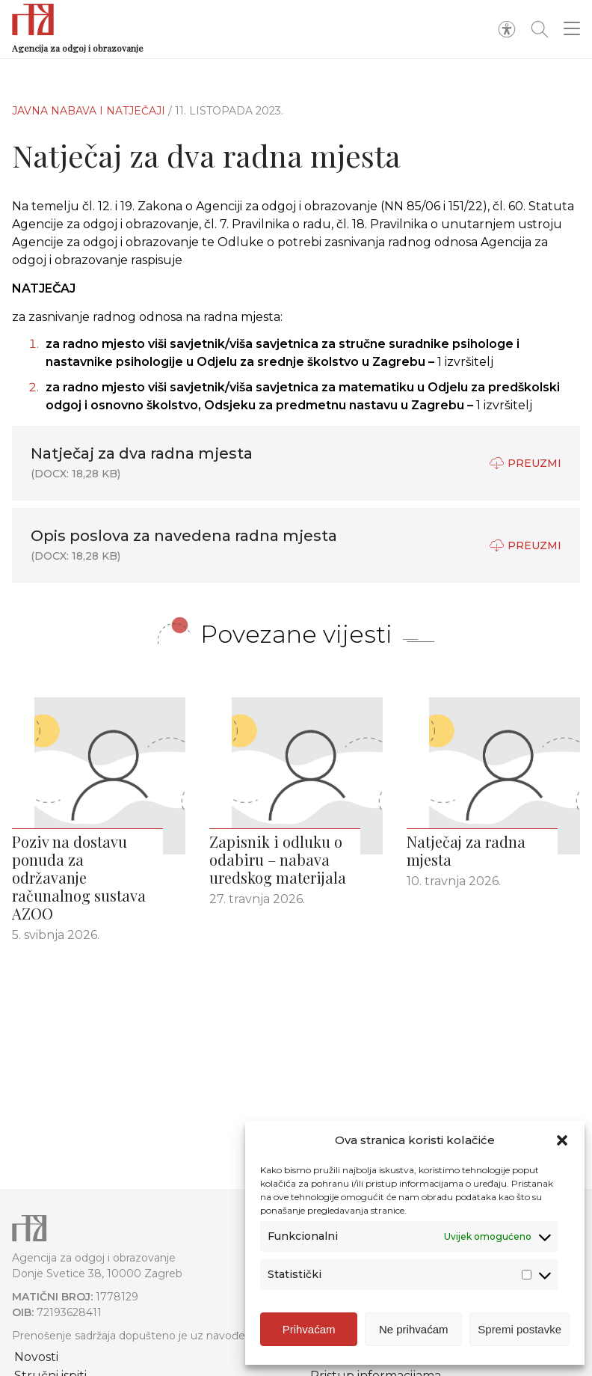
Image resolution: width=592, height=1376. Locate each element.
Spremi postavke (519, 1329)
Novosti (36, 1357)
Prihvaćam (309, 1329)
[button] (562, 1140)
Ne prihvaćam (413, 1329)
